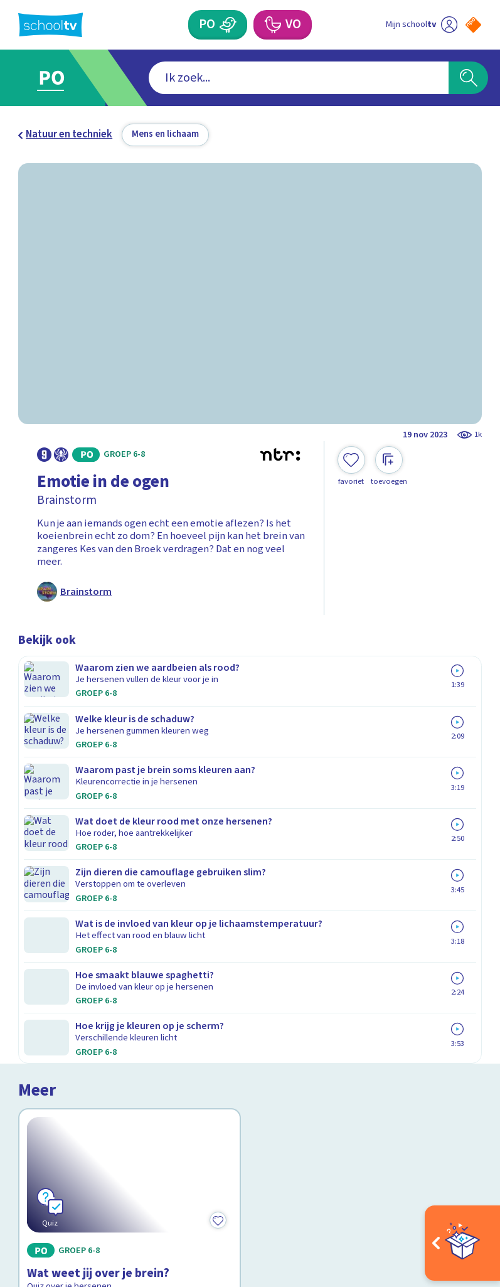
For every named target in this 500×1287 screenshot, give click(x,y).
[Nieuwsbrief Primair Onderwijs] (366, 1021)
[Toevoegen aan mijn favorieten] (351, 466)
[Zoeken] (468, 77)
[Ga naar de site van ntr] (464, 1203)
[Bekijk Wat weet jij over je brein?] (129, 754)
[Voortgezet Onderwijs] (271, 25)
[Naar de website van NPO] (473, 24)
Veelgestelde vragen (76, 977)
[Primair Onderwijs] (228, 25)
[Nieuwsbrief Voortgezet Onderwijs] (366, 1063)
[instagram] (52, 1169)
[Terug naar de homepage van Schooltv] (50, 25)
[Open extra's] (462, 1243)
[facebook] (24, 1169)
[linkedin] (79, 1169)
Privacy (38, 1014)
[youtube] (107, 1169)
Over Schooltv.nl (64, 996)
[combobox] (230, 77)
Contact (40, 959)
